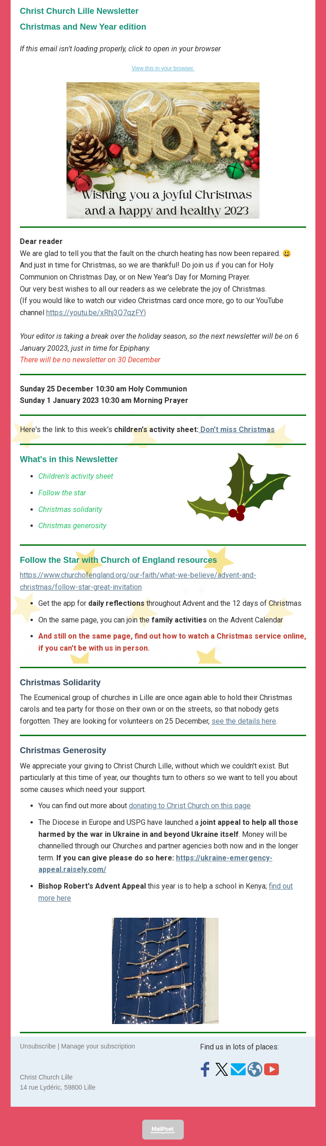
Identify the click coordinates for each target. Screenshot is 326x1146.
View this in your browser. (163, 68)
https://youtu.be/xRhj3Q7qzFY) (96, 312)
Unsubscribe (38, 1046)
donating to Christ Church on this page (190, 805)
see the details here (243, 721)
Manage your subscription (98, 1046)
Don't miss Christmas (237, 429)
